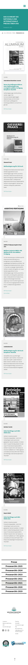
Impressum (5, 621)
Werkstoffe (17, 623)
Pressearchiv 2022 (14, 578)
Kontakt (16, 633)
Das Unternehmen (18, 628)
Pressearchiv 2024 (14, 570)
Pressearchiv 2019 (14, 591)
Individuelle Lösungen (19, 625)
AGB (3, 625)
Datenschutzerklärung (7, 623)
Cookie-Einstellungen (7, 626)
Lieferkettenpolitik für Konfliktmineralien (19, 631)
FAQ (16, 626)
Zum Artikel (6, 293)
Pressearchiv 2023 (14, 574)
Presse (14, 562)
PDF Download (7, 109)
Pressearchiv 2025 (14, 566)
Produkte (17, 621)
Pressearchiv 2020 (14, 587)
